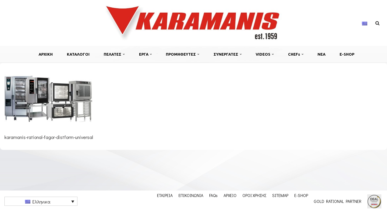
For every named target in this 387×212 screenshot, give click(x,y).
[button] (124, 54)
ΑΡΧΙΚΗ (46, 54)
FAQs (213, 195)
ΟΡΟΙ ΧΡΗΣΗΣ (254, 195)
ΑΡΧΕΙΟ (230, 195)
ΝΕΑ (321, 54)
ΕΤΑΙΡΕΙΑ (165, 195)
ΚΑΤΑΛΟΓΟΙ (78, 54)
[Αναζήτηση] (377, 23)
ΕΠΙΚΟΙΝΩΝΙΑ (190, 195)
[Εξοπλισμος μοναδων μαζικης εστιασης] (193, 23)
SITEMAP (280, 195)
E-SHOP (347, 54)
